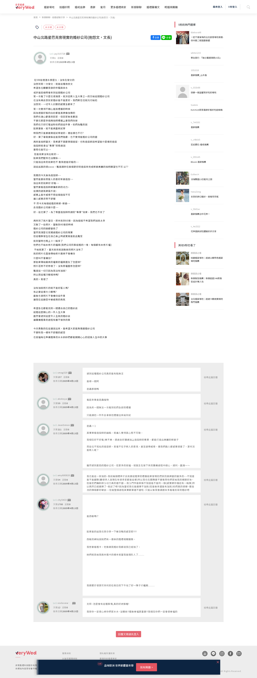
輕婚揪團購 (171, 7)
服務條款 (66, 653)
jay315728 (59, 53)
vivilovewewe (65, 602)
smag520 (63, 372)
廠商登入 (218, 6)
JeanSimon (64, 425)
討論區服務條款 (69, 658)
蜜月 (103, 7)
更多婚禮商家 (118, 7)
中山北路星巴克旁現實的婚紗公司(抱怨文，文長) (92, 17)
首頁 (35, 17)
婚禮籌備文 (153, 7)
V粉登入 (232, 6)
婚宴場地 (49, 7)
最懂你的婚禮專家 (108, 658)
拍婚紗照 (64, 7)
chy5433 (62, 499)
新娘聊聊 (136, 7)
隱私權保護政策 (107, 653)
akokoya (62, 398)
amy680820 (64, 475)
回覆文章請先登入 (128, 634)
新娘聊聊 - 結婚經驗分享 (53, 17)
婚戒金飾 (80, 7)
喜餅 (92, 7)
